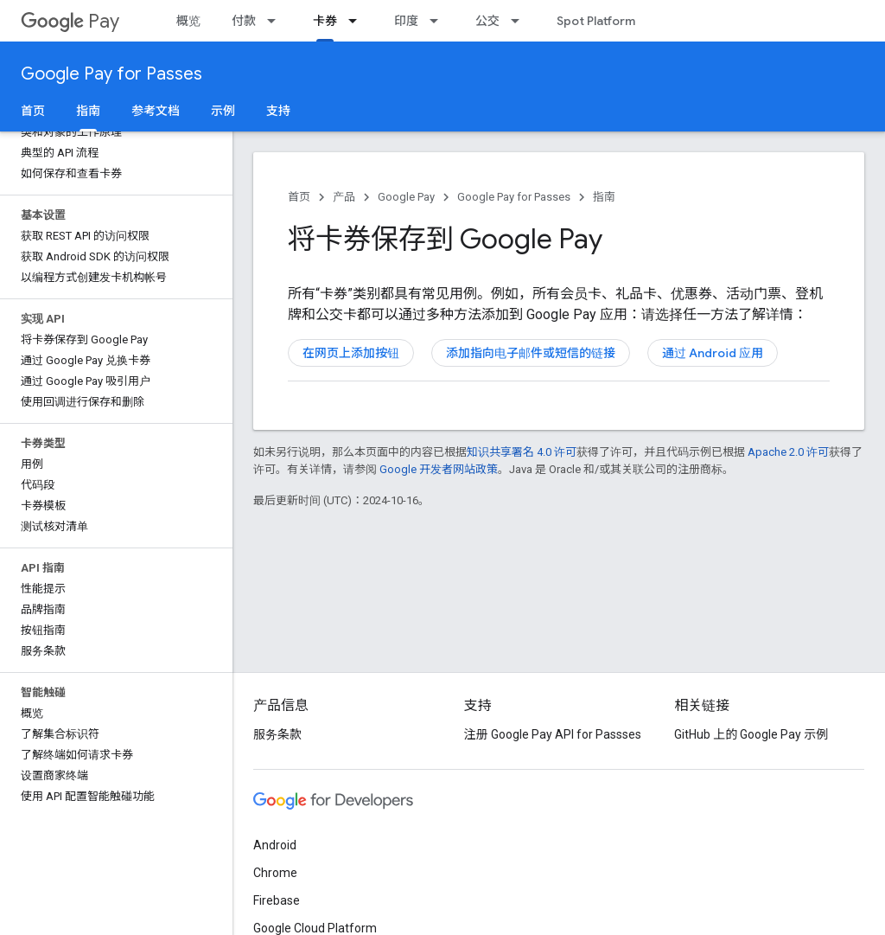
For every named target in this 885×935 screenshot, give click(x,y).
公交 (487, 21)
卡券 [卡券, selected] (325, 21)
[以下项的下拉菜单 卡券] (358, 21)
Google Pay (406, 196)
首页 (33, 110)
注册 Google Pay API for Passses (552, 734)
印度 (406, 21)
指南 (604, 196)
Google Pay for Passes (111, 74)
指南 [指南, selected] (88, 110)
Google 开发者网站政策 (438, 469)
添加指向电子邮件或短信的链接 (530, 353)
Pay (70, 21)
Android (274, 845)
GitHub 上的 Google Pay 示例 (751, 734)
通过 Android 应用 (712, 353)
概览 (188, 21)
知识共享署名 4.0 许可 (521, 451)
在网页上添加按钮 (350, 353)
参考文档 (155, 110)
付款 (244, 21)
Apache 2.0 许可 (788, 451)
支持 (278, 110)
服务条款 (277, 734)
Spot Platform (596, 21)
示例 (223, 110)
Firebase (276, 900)
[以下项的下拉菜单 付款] (276, 21)
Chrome (275, 873)
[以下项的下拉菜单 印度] (439, 21)
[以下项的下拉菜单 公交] (520, 21)
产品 (344, 196)
